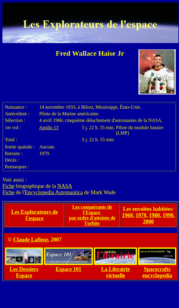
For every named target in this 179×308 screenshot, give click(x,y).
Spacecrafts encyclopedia (157, 272)
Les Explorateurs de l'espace (34, 215)
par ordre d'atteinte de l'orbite (92, 220)
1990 (167, 215)
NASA (64, 186)
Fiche (8, 186)
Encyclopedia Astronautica (54, 192)
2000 (148, 222)
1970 (140, 215)
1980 (154, 215)
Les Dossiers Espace (24, 272)
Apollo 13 (48, 127)
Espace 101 (68, 269)
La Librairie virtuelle (115, 272)
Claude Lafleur (30, 240)
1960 (127, 215)
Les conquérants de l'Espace (92, 209)
